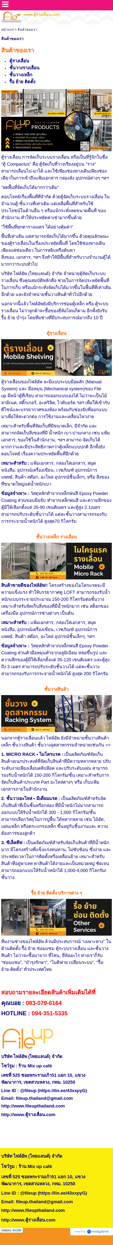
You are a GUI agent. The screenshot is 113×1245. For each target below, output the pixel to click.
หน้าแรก (7, 29)
